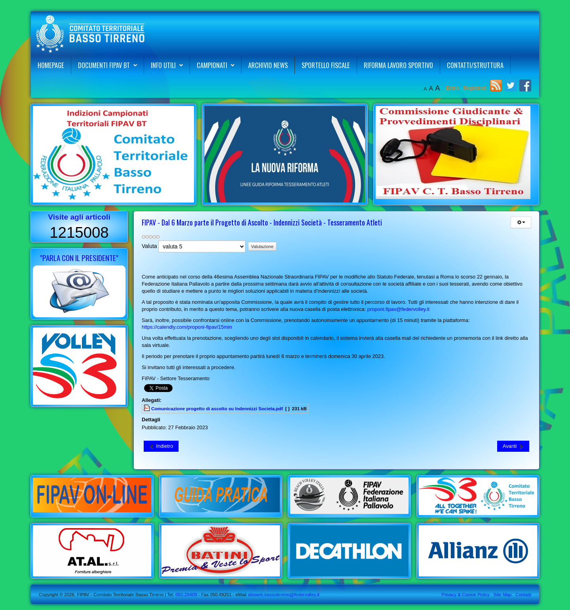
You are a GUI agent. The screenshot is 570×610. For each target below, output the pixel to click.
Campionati (212, 65)
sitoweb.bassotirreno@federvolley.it (283, 594)
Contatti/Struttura (475, 65)
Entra (453, 88)
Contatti (523, 594)
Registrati (474, 88)
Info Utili (163, 65)
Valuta (149, 246)
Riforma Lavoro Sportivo (398, 65)
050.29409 (185, 594)
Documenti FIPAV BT (104, 65)
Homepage (51, 65)
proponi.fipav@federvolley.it (398, 309)
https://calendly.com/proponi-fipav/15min (187, 327)
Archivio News (268, 65)
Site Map (502, 594)
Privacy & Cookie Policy (465, 594)
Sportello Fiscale (326, 65)
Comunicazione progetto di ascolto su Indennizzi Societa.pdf (217, 408)
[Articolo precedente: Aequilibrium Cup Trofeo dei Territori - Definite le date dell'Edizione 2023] (161, 446)
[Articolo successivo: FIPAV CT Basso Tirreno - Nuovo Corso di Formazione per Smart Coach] (513, 446)
